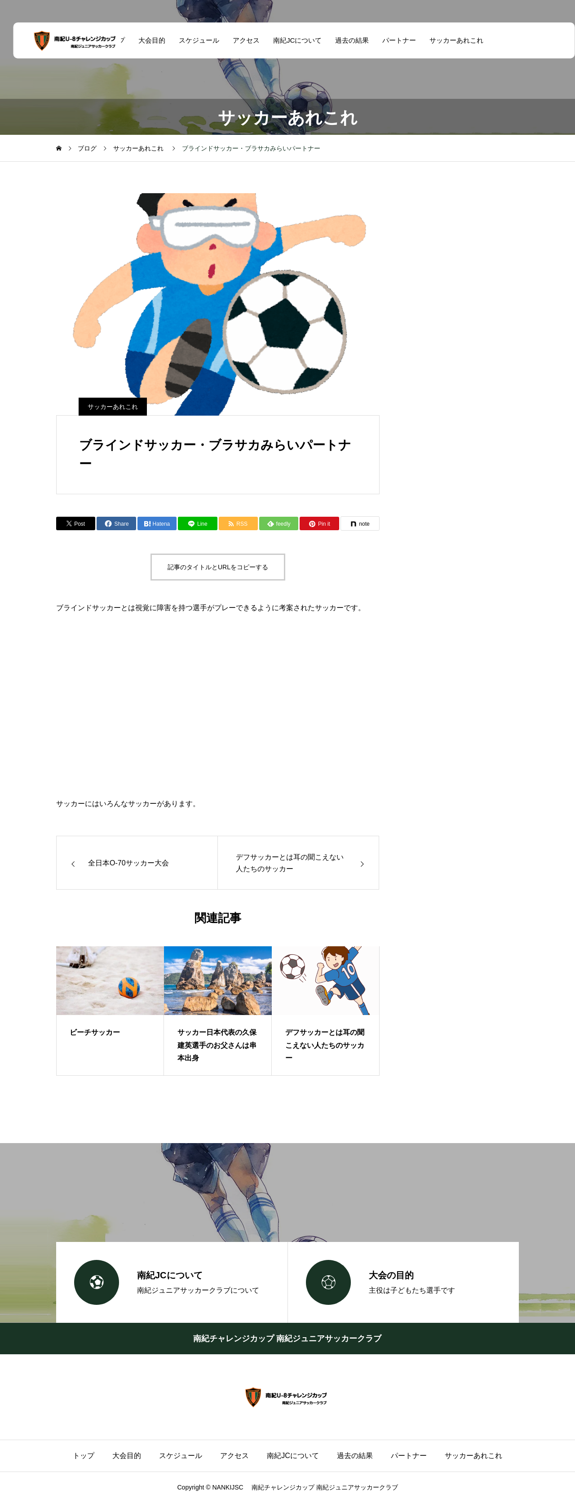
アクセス (239, 40)
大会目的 (145, 40)
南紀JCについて (290, 40)
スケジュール (192, 40)
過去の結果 (346, 40)
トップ (83, 1455)
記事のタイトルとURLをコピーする (218, 567)
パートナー (393, 40)
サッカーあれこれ (450, 40)
